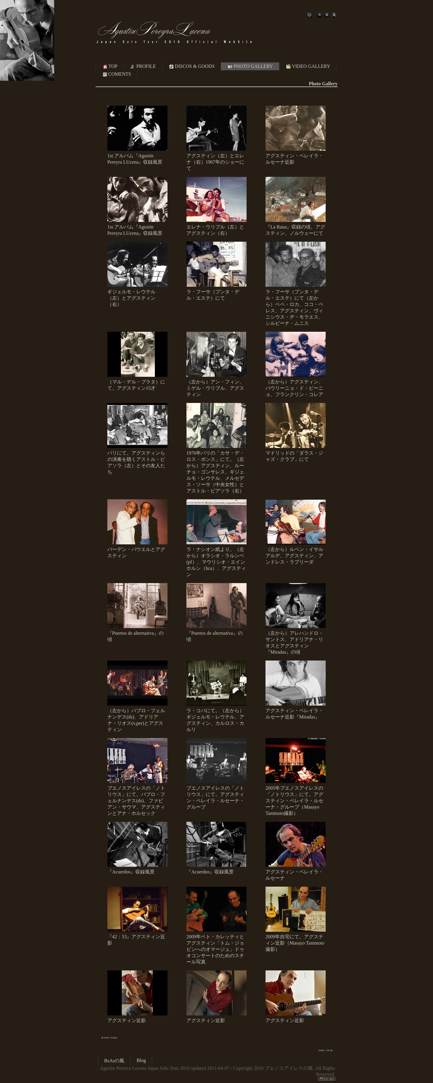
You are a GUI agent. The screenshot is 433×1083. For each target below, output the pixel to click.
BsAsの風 (114, 1060)
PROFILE (143, 66)
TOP (110, 66)
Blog (141, 1060)
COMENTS (116, 74)
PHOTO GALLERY (250, 66)
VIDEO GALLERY (307, 66)
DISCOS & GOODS (191, 66)
